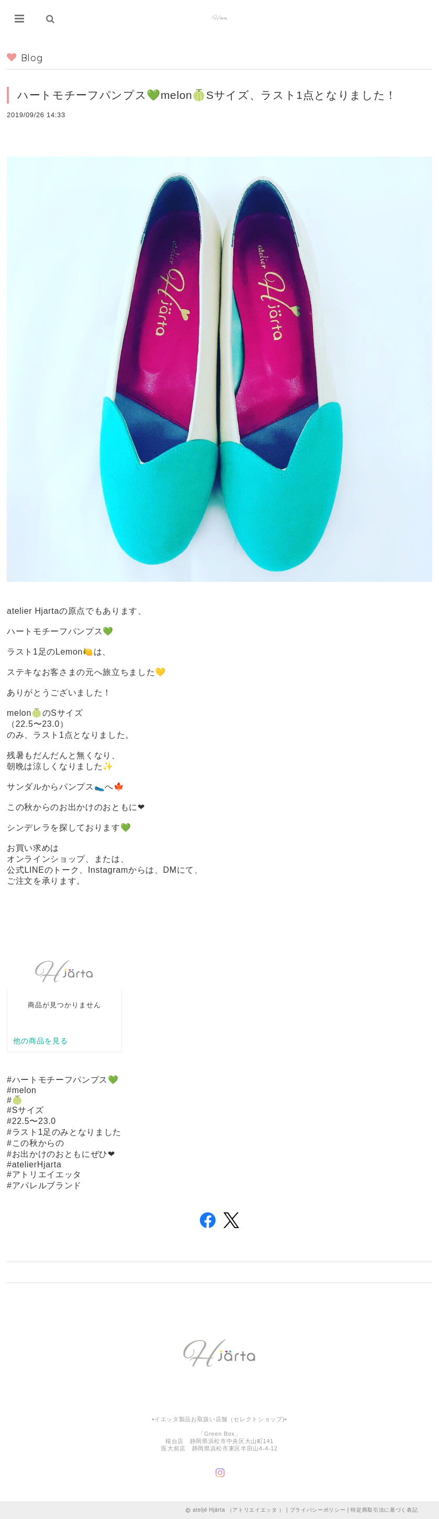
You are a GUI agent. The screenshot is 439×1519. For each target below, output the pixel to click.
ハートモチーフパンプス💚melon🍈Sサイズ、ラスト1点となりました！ (207, 95)
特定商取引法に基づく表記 (384, 1510)
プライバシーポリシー (318, 1510)
